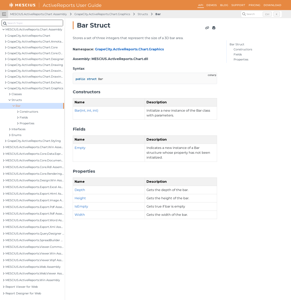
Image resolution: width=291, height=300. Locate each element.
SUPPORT (238, 5)
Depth (80, 190)
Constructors (243, 49)
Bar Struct (237, 44)
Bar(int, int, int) (86, 110)
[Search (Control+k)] (261, 14)
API (200, 5)
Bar (158, 14)
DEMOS (211, 5)
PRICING (254, 5)
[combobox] (32, 23)
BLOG (224, 5)
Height (80, 198)
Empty (80, 148)
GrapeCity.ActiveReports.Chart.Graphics (102, 14)
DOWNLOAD (272, 5)
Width (80, 215)
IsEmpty (81, 206)
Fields (238, 54)
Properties (241, 59)
